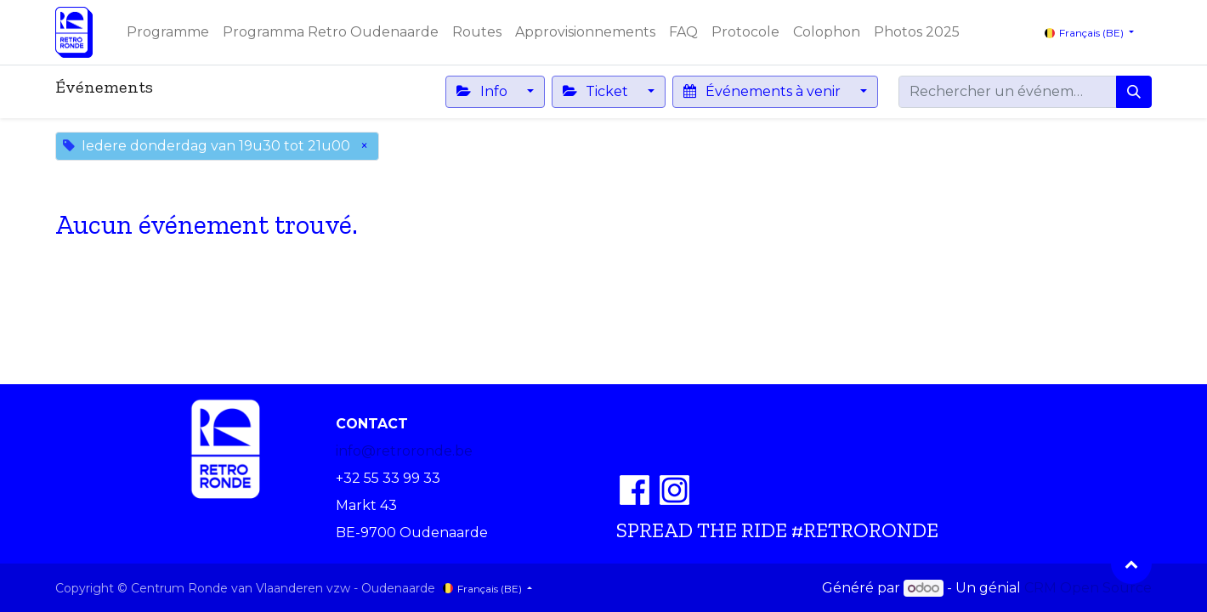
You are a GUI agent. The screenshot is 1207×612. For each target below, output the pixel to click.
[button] (1131, 563)
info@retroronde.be (404, 451)
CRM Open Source (1088, 588)
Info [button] (483, 91)
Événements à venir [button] (763, 91)
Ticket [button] (597, 91)
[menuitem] (168, 32)
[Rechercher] (1134, 92)
